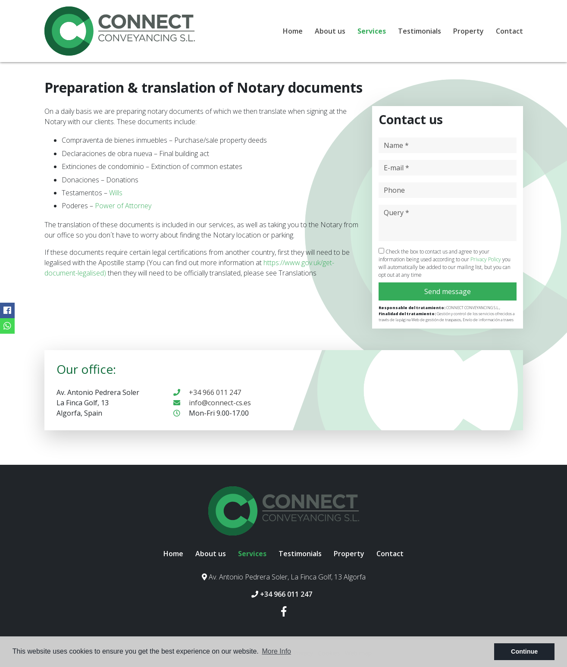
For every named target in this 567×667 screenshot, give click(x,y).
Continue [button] (524, 651)
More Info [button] (276, 651)
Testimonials (419, 31)
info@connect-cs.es (212, 402)
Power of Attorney (123, 205)
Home (293, 31)
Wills (115, 192)
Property (468, 31)
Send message (447, 291)
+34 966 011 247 (207, 392)
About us (330, 31)
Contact (509, 31)
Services (371, 31)
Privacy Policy (486, 259)
